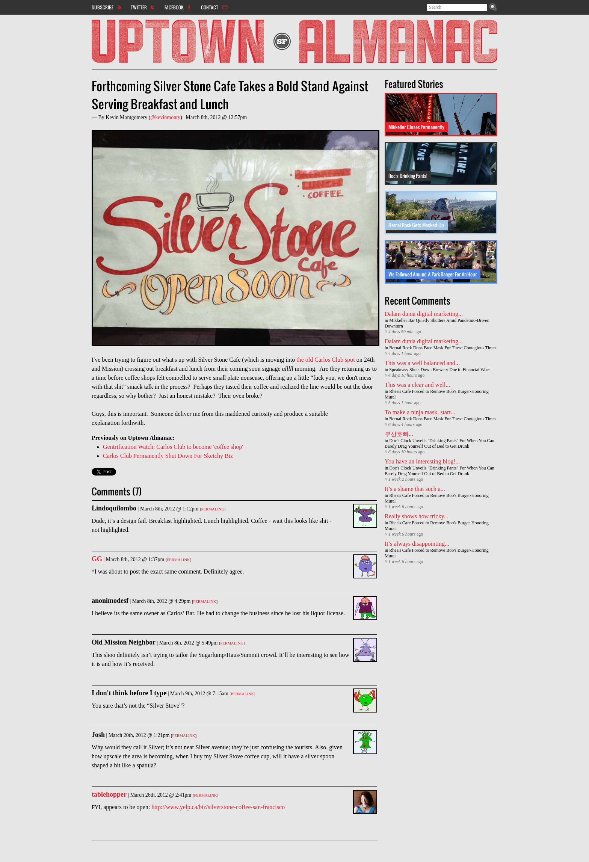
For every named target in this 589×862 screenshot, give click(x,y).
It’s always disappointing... (417, 543)
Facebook (174, 7)
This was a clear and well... (417, 385)
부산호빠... (399, 434)
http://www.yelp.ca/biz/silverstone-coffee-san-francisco (218, 807)
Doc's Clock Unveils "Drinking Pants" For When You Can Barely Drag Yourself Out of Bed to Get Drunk (439, 443)
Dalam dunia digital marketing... (424, 314)
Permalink (212, 509)
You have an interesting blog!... (422, 461)
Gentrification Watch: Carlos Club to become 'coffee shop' (173, 447)
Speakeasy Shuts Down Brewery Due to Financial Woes (439, 369)
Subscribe (102, 7)
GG (97, 559)
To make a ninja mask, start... (420, 412)
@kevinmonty (165, 117)
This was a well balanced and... (422, 363)
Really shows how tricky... (417, 516)
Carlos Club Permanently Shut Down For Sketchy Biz (168, 456)
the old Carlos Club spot (325, 359)
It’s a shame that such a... (415, 489)
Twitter (139, 7)
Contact (209, 7)
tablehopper (109, 794)
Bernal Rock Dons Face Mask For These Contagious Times (442, 347)
